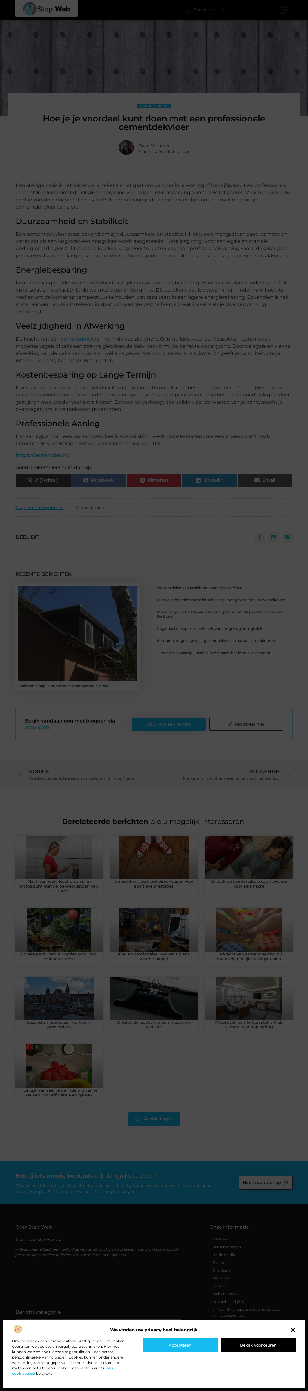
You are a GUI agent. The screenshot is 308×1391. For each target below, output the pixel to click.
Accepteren (180, 1345)
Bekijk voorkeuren (258, 1345)
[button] (293, 1330)
